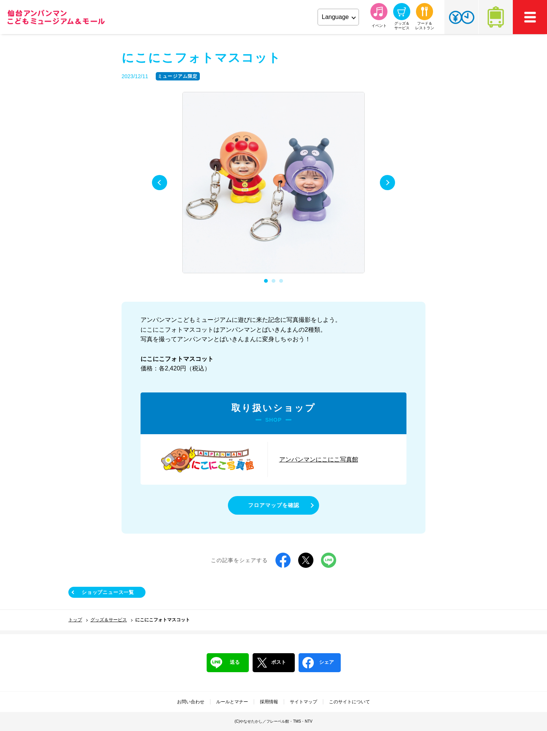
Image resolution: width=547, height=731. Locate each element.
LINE (328, 560)
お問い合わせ (190, 701)
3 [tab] (281, 281)
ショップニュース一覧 (108, 592)
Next (387, 182)
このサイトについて (349, 701)
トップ (75, 619)
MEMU (530, 17)
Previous (159, 182)
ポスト (271, 662)
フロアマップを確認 (273, 505)
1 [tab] (266, 281)
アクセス (496, 17)
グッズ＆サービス (108, 619)
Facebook (283, 560)
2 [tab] (273, 281)
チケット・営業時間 (461, 17)
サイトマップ (303, 701)
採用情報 (269, 701)
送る (225, 662)
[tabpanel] (273, 183)
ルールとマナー (232, 701)
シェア (318, 662)
